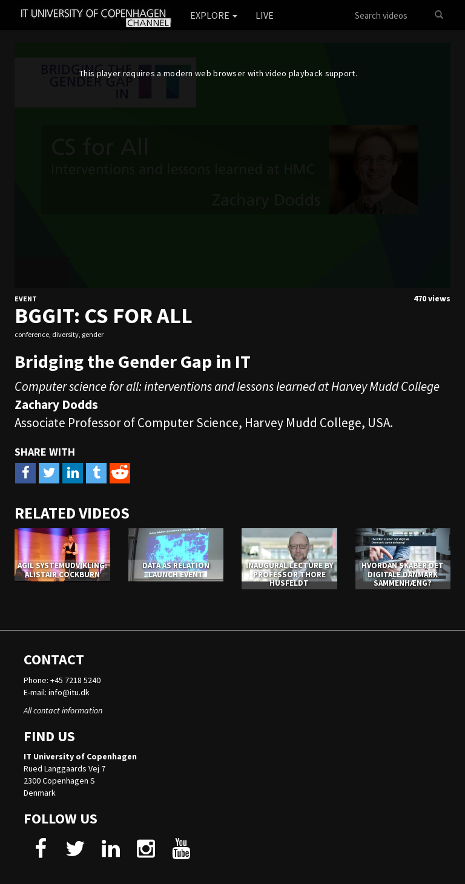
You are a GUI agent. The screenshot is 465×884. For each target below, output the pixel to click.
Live (265, 15)
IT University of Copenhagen (80, 756)
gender (93, 334)
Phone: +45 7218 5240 (62, 680)
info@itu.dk (69, 692)
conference (32, 334)
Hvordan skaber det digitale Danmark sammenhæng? (402, 574)
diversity (65, 334)
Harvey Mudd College (303, 422)
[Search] (438, 15)
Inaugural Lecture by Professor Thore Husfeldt (289, 574)
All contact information (63, 710)
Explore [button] (213, 15)
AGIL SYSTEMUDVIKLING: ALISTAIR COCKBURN (62, 569)
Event (26, 298)
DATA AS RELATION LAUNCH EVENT (175, 569)
